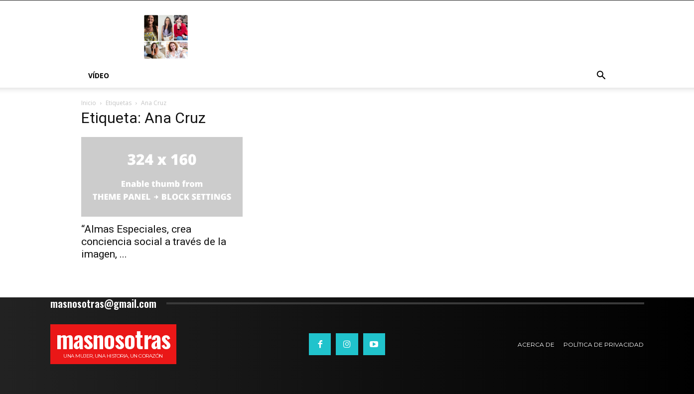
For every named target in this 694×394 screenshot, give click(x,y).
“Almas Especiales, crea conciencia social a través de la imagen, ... (153, 241)
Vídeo (98, 75)
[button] (601, 76)
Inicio (88, 103)
